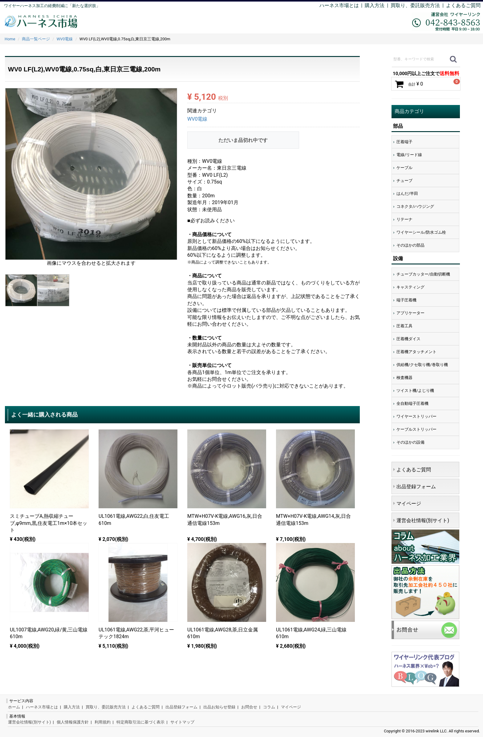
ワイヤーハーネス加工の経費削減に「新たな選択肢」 (52, 5)
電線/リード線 (409, 154)
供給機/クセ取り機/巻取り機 (422, 364)
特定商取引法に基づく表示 (140, 722)
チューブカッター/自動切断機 (423, 274)
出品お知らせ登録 (219, 707)
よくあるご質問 (463, 5)
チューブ (404, 180)
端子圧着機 (406, 300)
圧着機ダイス (408, 338)
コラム (269, 707)
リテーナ (404, 219)
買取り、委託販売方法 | (418, 5)
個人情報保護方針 (73, 722)
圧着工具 (404, 326)
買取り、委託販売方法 (106, 707)
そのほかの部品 (410, 245)
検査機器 (404, 377)
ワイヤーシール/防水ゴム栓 (421, 232)
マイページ (408, 503)
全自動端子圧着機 (412, 403)
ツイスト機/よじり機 (415, 390)
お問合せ (249, 707)
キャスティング (410, 287)
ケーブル (404, 167)
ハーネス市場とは (339, 5)
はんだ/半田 (407, 193)
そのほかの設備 (410, 442)
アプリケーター (410, 313)
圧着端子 (404, 141)
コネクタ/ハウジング (415, 206)
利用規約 (103, 722)
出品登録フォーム (416, 486)
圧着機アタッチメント (416, 351)
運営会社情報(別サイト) (422, 520)
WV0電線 (197, 119)
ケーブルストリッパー (416, 429)
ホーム (14, 707)
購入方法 (374, 5)
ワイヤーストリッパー (416, 416)
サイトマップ (182, 722)
